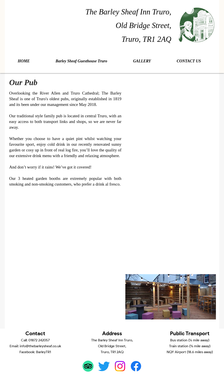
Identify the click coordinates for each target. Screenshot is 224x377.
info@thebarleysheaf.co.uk (40, 346)
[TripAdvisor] (88, 366)
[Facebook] (136, 366)
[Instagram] (120, 366)
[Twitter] (104, 366)
